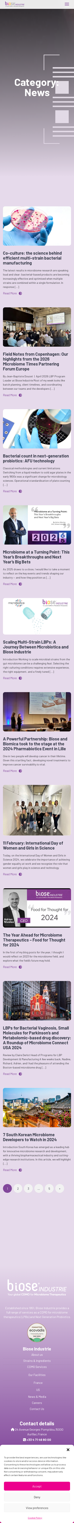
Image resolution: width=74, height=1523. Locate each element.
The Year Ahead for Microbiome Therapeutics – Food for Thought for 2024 (34, 939)
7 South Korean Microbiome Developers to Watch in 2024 (30, 1137)
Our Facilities (37, 1375)
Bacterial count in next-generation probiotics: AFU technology (36, 458)
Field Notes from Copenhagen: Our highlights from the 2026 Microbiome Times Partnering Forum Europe (35, 361)
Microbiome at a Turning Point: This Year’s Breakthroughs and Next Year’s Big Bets (36, 556)
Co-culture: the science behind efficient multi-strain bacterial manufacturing (32, 257)
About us (37, 1354)
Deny (37, 1509)
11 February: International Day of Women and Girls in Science (33, 845)
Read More (12, 293)
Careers (37, 1403)
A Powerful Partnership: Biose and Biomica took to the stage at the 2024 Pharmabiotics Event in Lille (35, 743)
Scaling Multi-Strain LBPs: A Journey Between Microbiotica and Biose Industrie (35, 646)
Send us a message (39, 1452)
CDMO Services (37, 1367)
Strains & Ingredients (37, 1360)
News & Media (37, 1396)
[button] (68, 1462)
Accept (37, 1499)
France (38, 1382)
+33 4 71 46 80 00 (38, 1439)
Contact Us (37, 1409)
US (38, 1390)
